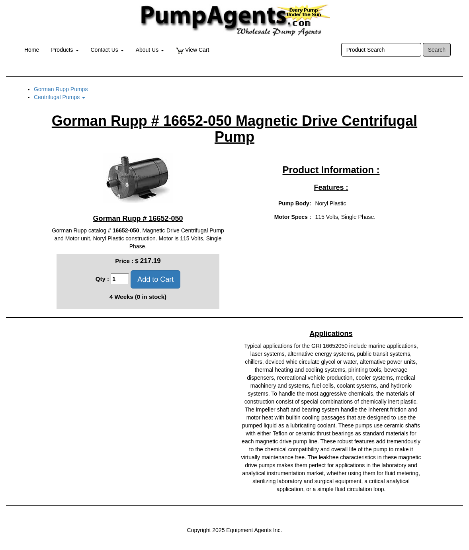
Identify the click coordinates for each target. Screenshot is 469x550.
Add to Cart (155, 279)
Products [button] (64, 50)
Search (437, 50)
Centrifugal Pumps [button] (59, 97)
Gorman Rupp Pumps (61, 89)
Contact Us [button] (107, 50)
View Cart (192, 50)
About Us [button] (150, 50)
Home (31, 50)
